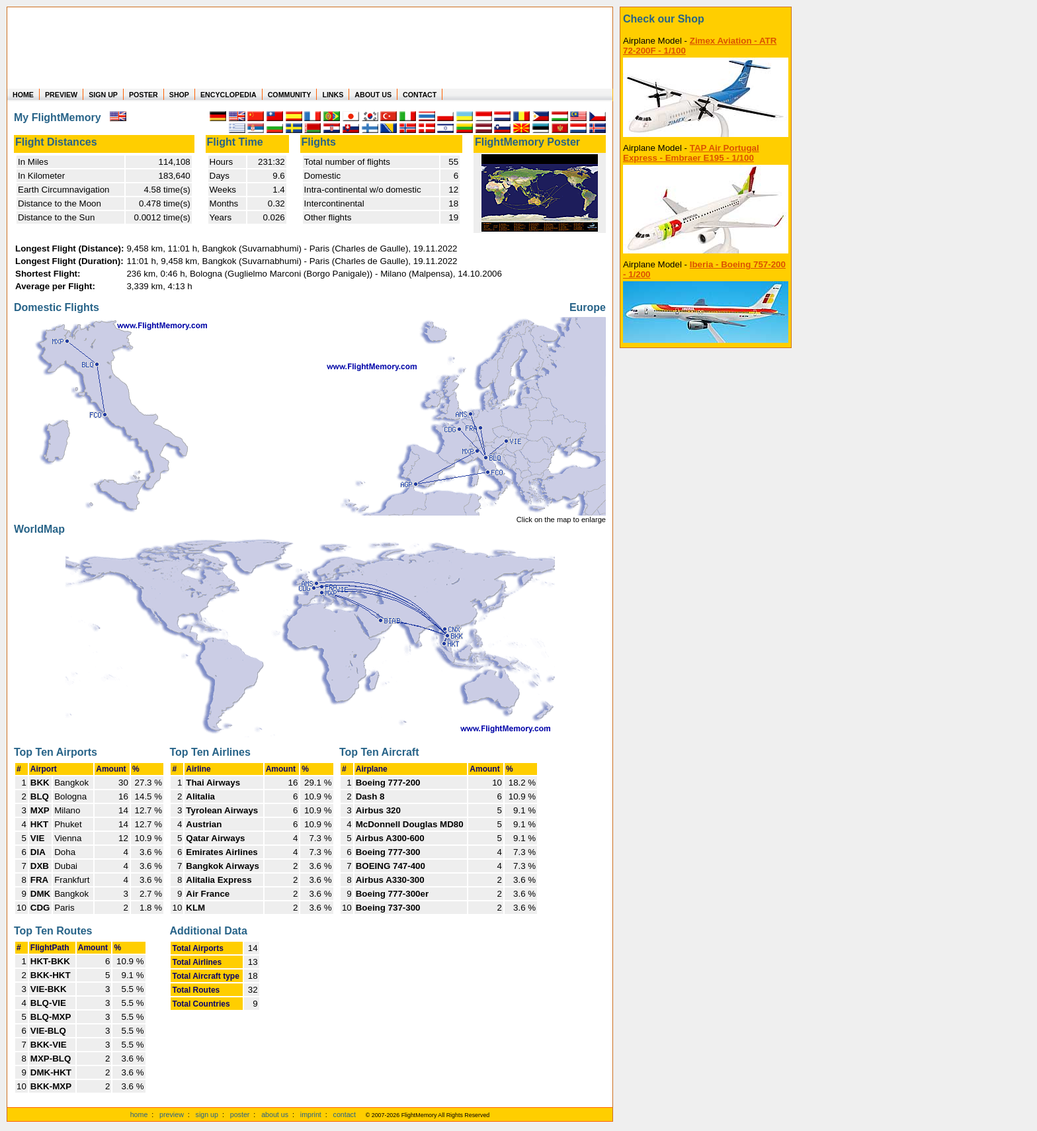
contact (344, 1114)
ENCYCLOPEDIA (228, 95)
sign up (207, 1114)
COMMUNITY (289, 95)
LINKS (332, 95)
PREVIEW (61, 95)
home (139, 1114)
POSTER (143, 95)
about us (274, 1114)
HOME (23, 95)
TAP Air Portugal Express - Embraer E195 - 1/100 (691, 153)
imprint (310, 1114)
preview (171, 1114)
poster (240, 1114)
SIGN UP (103, 95)
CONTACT (419, 95)
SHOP (179, 95)
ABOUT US (373, 95)
